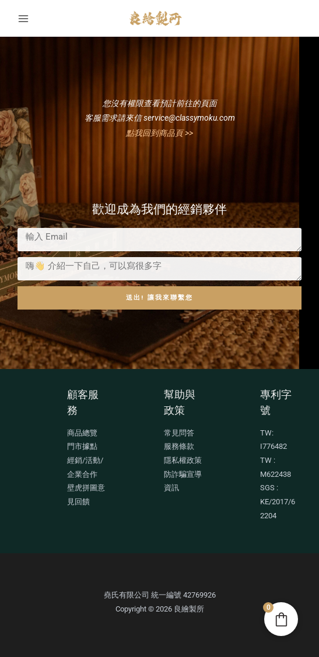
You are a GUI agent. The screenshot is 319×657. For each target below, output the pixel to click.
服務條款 (179, 446)
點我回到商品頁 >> (159, 133)
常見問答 (179, 432)
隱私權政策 (183, 460)
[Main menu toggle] (23, 18)
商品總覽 (82, 432)
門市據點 (82, 446)
